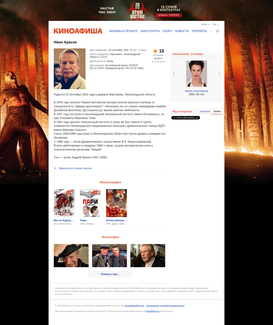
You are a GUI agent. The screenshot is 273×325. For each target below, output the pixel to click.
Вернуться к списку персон (73, 168)
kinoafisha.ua (152, 311)
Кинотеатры (150, 31)
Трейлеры (199, 31)
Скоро (167, 31)
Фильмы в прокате (123, 31)
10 (163, 61)
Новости (182, 31)
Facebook (205, 111)
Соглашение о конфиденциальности (165, 305)
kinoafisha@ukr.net (134, 305)
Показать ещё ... (110, 274)
